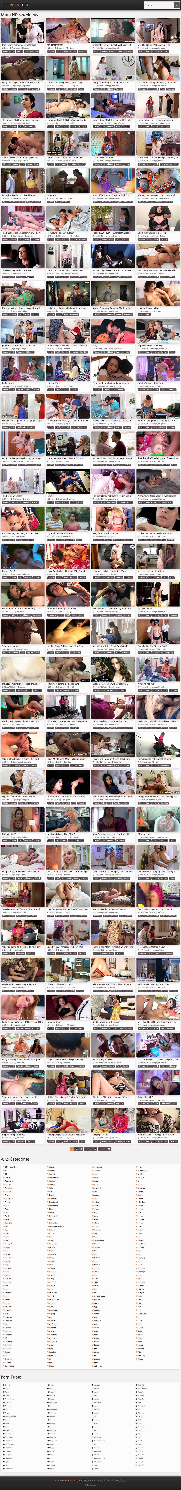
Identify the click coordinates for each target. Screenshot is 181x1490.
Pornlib (95, 1399)
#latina (118, 126)
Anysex (6, 1413)
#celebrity (120, 840)
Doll (49, 1219)
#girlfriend (21, 427)
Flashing (51, 1282)
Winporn (140, 1413)
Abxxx (6, 1395)
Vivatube (140, 1399)
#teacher (83, 352)
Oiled (94, 1289)
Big (5, 1251)
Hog (49, 1406)
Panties (95, 1314)
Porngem (96, 1385)
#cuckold (119, 577)
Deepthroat (52, 1202)
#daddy (118, 314)
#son (162, 89)
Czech (50, 1191)
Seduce (139, 1209)
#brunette (128, 202)
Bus (5, 1314)
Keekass (51, 1427)
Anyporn (7, 1409)
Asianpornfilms (9, 1416)
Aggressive (8, 1181)
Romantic (140, 1188)
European (51, 1244)
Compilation (8, 1366)
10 (109, 1149)
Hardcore (51, 1355)
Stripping (140, 1282)
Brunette (7, 1307)
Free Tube (15, 5)
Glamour (51, 1328)
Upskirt (139, 1335)
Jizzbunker (52, 1423)
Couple (51, 1170)
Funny (50, 1307)
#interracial (37, 615)
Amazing (7, 1188)
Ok (49, 1458)
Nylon (95, 1282)
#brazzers (20, 352)
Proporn (96, 1413)
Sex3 (94, 1427)
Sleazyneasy (97, 1437)
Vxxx (138, 1409)
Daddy (50, 1195)
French (50, 1296)
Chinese (7, 1345)
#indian (51, 51)
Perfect (95, 1331)
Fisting (50, 1279)
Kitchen (95, 1205)
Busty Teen (8, 1317)
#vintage (127, 277)
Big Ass (6, 1254)
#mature (81, 164)
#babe (172, 352)
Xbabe (139, 1416)
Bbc (5, 1230)
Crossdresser (53, 1177)
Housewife (96, 1170)
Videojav (140, 1392)
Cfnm (6, 1338)
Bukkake (7, 1310)
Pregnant (96, 1359)
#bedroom (165, 126)
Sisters (139, 1230)
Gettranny (8, 1469)
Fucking (51, 1303)
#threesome (77, 465)
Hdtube (51, 1395)
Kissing (95, 1202)
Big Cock (7, 1258)
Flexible (51, 1286)
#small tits (128, 577)
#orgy (174, 1103)
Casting (7, 1331)
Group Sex (52, 1341)
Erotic (50, 1240)
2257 (87, 1485)
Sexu (94, 1430)
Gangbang (52, 1310)
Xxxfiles (139, 1451)
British (6, 1300)
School (139, 1198)
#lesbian (110, 690)
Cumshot (51, 1184)
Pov (94, 1355)
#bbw (81, 89)
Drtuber (7, 1451)
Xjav (138, 1434)
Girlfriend (51, 1324)
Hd (49, 1359)
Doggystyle (52, 1216)
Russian (139, 1195)
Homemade (97, 1167)
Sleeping (140, 1240)
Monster (96, 1265)
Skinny (139, 1233)
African (6, 1177)
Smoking (140, 1247)
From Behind (53, 1300)
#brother (82, 1103)
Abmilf (6, 1392)
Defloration (52, 1205)
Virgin (139, 1341)
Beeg (6, 1423)
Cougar (51, 1167)
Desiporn (7, 1448)
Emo (50, 1237)
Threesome (141, 1314)
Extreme (51, 1247)
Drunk (50, 1230)
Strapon (140, 1279)
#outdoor (29, 540)
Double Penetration (55, 1226)
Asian (6, 1209)
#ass (80, 765)
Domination (52, 1223)
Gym (50, 1345)
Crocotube (8, 1441)
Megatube (52, 1441)
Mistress (96, 1258)
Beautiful (7, 1244)
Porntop (96, 1406)
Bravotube (8, 1437)
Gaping (51, 1314)
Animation (8, 1198)
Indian (95, 1177)
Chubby (7, 1348)
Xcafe (139, 1420)
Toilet (139, 1321)
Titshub (95, 1444)
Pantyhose (96, 1321)
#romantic (119, 1028)
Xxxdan (139, 1448)
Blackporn (8, 1430)
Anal (5, 1195)
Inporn (50, 1420)
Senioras (96, 1420)
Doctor (50, 1212)
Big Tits (6, 1261)
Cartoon (7, 1328)
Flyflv (6, 1462)
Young (139, 1359)
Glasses (51, 1331)
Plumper (96, 1345)
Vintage (139, 1338)
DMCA (93, 1485)
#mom (5, 51)
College (7, 1362)
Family (50, 1258)
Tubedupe (96, 1451)
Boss (5, 1286)
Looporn (51, 1434)
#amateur (82, 51)
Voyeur (139, 1345)
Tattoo (139, 1300)
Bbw (5, 1233)
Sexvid (95, 1434)
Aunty (6, 1216)
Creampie (51, 1174)
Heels (50, 1362)
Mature (95, 1244)
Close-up (7, 1359)
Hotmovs (51, 1413)
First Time (51, 1275)
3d (5, 1170)
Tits (138, 1317)
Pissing (95, 1341)
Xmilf (139, 1437)
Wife (138, 1352)
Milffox (51, 1444)
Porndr (50, 1469)
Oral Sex (96, 1300)
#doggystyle (167, 502)
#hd (26, 51)
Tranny (95, 1448)
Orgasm (95, 1303)
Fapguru (7, 1455)
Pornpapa (96, 1402)
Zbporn (139, 1462)
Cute (50, 1188)
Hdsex (50, 1392)
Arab (6, 1205)
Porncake (51, 1465)
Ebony (50, 1233)
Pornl (94, 1395)
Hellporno (52, 1402)
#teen (27, 239)
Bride (6, 1296)
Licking (95, 1223)
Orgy (94, 1307)
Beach (6, 1240)
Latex (94, 1212)
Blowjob (7, 1279)
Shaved (139, 1216)
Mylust (50, 1451)
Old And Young (98, 1296)
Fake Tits (51, 1254)
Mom (94, 1261)
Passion (95, 1328)
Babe (6, 1219)
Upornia (140, 1385)
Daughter (51, 1198)
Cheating (7, 1341)
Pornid (95, 1392)
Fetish (50, 1265)
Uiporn (95, 1469)
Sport (139, 1265)
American (7, 1191)
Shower (139, 1223)
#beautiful (113, 51)
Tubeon (95, 1455)
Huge (94, 1174)
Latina (95, 1216)
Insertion (96, 1184)
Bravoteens (8, 1434)
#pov (73, 803)
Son (138, 1254)
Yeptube (140, 1455)
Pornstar (96, 1352)
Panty (94, 1317)
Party (94, 1324)
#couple (28, 690)
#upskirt (164, 728)
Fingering (51, 1272)
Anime (6, 1202)
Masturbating (98, 1240)
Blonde (6, 1275)
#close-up (30, 953)
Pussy (139, 1167)
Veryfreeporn (141, 1388)
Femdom (51, 1261)
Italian (95, 1191)
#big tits (73, 51)
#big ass (119, 89)
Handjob (51, 1352)
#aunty (111, 1066)
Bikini (6, 1265)
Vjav (138, 1402)
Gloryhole (52, 1335)
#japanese (7, 164)
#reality (19, 51)
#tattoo (126, 126)
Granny (51, 1338)
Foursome (52, 1293)
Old (94, 1293)
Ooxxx (50, 1462)
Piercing (95, 1338)
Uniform (140, 1331)
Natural (95, 1268)
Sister (139, 1226)
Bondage (7, 1282)
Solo (138, 1251)
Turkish (139, 1328)
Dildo (50, 1209)
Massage (96, 1237)
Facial (50, 1251)
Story (138, 1275)
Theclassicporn (98, 1441)
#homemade (29, 126)
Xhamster (140, 1427)
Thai (138, 1310)
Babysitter (7, 1223)
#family (149, 502)
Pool (94, 1348)
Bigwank (7, 1427)
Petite (95, 1335)
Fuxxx (6, 1465)
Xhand (139, 1430)
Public (95, 1362)
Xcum (139, 1423)
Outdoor (96, 1310)
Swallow (140, 1289)
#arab (82, 1141)
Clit (5, 1355)
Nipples (95, 1272)
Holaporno (52, 1409)
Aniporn (7, 1406)
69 (5, 1174)
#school (157, 502)
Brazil (6, 1289)
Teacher (139, 1303)
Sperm (139, 1261)
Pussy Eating (141, 1170)
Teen (138, 1307)
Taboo (139, 1296)
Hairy (50, 1348)
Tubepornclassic (98, 1458)
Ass (5, 1212)
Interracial (96, 1188)
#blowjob (170, 89)
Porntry (95, 1409)
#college (171, 427)
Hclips (50, 1385)
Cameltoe (7, 1321)
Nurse (95, 1279)
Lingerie (95, 1226)
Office (95, 1286)
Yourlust (140, 1458)
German (51, 1321)
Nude (94, 1275)
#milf (12, 51)
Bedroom (7, 1247)
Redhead (140, 1177)
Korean (95, 1209)
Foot (50, 1289)
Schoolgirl (140, 1202)
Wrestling (140, 1355)
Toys (138, 1324)
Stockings (140, 1272)
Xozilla (139, 1441)
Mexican (96, 1247)
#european (34, 51)
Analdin (7, 1402)
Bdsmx (6, 1420)
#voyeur (173, 728)
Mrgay (50, 1448)
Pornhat (95, 1388)
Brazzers (7, 1293)
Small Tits (140, 1244)
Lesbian (95, 1219)
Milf (94, 1251)
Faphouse (7, 1458)
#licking (110, 577)
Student (140, 1286)
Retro (139, 1181)
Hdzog (50, 1399)
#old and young (167, 652)
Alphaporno (8, 1399)
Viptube (140, 1395)
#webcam (174, 164)
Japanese (96, 1195)
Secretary (140, 1205)
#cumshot (126, 465)
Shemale (140, 1219)
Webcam (140, 1348)
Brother (7, 1303)
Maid (94, 1233)
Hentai (50, 1366)
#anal (118, 352)
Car (5, 1324)
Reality (139, 1174)
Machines (96, 1230)
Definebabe (8, 1444)
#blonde (127, 427)
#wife (121, 51)
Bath (5, 1226)
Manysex (51, 1437)
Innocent (96, 1181)
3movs (6, 1385)
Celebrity (7, 1335)
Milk (94, 1254)
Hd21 (50, 1388)
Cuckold (51, 1181)
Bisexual (7, 1268)
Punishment (97, 1366)
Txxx (94, 1465)
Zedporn (140, 1465)
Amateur (7, 1184)
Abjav (6, 1388)
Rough (139, 1191)
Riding (139, 1184)
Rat (94, 1416)
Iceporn (51, 1416)
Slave (138, 1237)
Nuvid (50, 1455)
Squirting (140, 1268)
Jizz (94, 1198)
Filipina (51, 1268)
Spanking (140, 1258)
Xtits (138, 1444)
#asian (29, 164)
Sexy (138, 1212)
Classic (6, 1352)
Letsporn (51, 1430)
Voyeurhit (140, 1406)
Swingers (140, 1293)
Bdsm (6, 1237)
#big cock (164, 51)
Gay (49, 1317)
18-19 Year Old (10, 1167)
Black (6, 1272)
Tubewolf (96, 1462)
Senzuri (95, 1423)
